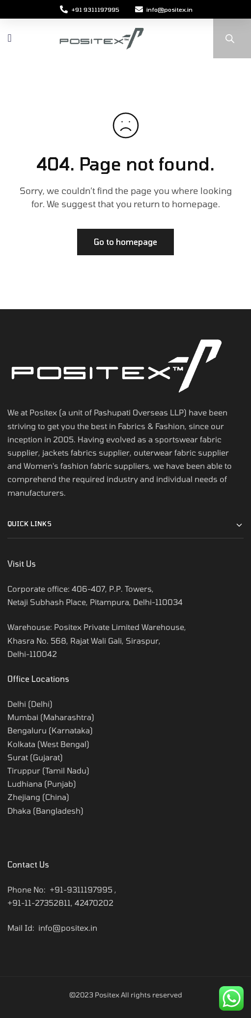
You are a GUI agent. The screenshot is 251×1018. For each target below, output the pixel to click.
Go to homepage (125, 241)
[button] (9, 38)
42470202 (94, 902)
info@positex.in (67, 927)
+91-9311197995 (81, 889)
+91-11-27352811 (39, 902)
